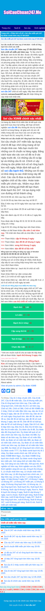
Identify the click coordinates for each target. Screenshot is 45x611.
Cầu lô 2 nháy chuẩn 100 (20, 398)
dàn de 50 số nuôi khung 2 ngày (14, 424)
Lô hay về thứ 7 (20, 477)
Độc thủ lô (19, 427)
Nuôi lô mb (30, 502)
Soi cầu (27, 28)
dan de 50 (18, 422)
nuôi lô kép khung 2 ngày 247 (21, 497)
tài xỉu (2, 590)
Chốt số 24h (6, 408)
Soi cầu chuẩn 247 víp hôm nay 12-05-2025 (22, 577)
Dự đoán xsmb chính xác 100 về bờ (21, 453)
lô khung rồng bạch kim (16, 484)
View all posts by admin (11, 386)
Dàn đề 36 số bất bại (16, 419)
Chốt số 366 (18, 408)
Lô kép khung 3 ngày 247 (17, 479)
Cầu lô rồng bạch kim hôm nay (14, 403)
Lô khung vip (32, 484)
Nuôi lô (17, 28)
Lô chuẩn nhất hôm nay (13, 472)
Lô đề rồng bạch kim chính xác (26, 474)
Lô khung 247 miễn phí (23, 482)
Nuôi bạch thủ (24, 487)
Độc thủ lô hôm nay (33, 427)
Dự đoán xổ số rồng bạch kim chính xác (26, 448)
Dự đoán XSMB (29, 386)
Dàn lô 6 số (34, 424)
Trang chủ (6, 28)
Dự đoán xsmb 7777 (9, 451)
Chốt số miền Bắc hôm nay (19, 411)
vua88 (9, 590)
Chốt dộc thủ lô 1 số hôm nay (27, 406)
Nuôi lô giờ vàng (26, 495)
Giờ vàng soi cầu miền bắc (16, 464)
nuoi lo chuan (12, 495)
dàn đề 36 (30, 416)
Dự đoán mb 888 (29, 435)
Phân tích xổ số (17, 33)
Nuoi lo (35, 490)
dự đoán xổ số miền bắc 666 (18, 440)
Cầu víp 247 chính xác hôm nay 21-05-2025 (22, 543)
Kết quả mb (34, 464)
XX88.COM (25, 587)
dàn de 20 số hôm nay (23, 414)
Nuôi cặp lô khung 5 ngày (20, 490)
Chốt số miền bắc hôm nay (13, 523)
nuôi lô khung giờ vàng (15, 502)
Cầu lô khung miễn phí (32, 401)
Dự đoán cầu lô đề (27, 430)
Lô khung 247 (7, 482)
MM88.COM (18, 590)
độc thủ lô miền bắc (9, 430)
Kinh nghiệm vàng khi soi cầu (13, 469)
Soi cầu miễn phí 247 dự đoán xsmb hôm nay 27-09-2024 (22, 39)
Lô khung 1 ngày (36, 479)
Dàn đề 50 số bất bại (32, 422)
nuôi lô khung (23, 500)
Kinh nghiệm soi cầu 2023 (30, 466)
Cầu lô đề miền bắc (13, 401)
